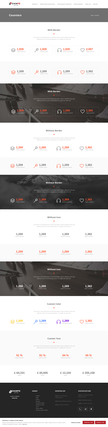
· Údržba (35, 399)
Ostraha (38, 395)
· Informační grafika (38, 403)
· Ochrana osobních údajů (40, 410)
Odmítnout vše (88, 422)
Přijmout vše (100, 422)
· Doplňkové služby (38, 404)
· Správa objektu (37, 408)
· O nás (35, 406)
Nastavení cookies (75, 422)
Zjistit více (24, 424)
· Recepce (36, 401)
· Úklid (35, 397)
